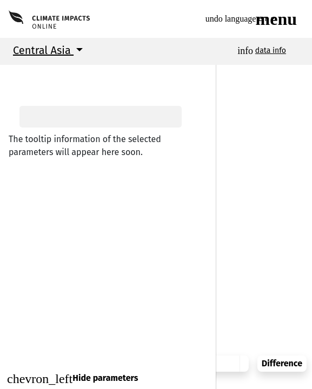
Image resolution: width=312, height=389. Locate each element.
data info (270, 50)
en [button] (247, 18)
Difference (278, 355)
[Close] (108, 378)
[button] (16, 75)
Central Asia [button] (43, 50)
